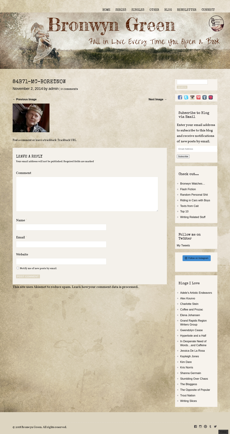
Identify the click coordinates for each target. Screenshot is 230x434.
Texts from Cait (189, 205)
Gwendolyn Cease (191, 330)
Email (21, 237)
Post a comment (22, 140)
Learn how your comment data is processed (105, 287)
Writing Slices (188, 400)
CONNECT (208, 10)
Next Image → (158, 99)
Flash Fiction (188, 189)
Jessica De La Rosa (192, 350)
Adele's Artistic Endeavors (196, 292)
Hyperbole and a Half (193, 335)
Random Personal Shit (194, 194)
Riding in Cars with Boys (195, 200)
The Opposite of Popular (195, 389)
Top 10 (184, 211)
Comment (23, 173)
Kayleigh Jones (189, 356)
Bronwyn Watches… (192, 183)
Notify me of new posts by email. (38, 268)
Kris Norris (186, 367)
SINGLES (137, 10)
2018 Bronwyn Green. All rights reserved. (41, 427)
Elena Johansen (190, 315)
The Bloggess (188, 384)
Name (21, 220)
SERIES (120, 10)
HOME (106, 10)
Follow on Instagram (196, 258)
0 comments (69, 89)
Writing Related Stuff (192, 217)
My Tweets (183, 245)
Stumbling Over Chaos (194, 378)
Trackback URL (67, 140)
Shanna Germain (190, 373)
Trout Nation (187, 395)
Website (22, 254)
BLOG (168, 10)
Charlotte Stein (189, 303)
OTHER (154, 10)
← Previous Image (25, 99)
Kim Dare (186, 361)
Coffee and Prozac (191, 309)
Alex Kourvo (187, 298)
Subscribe (183, 156)
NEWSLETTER (186, 10)
